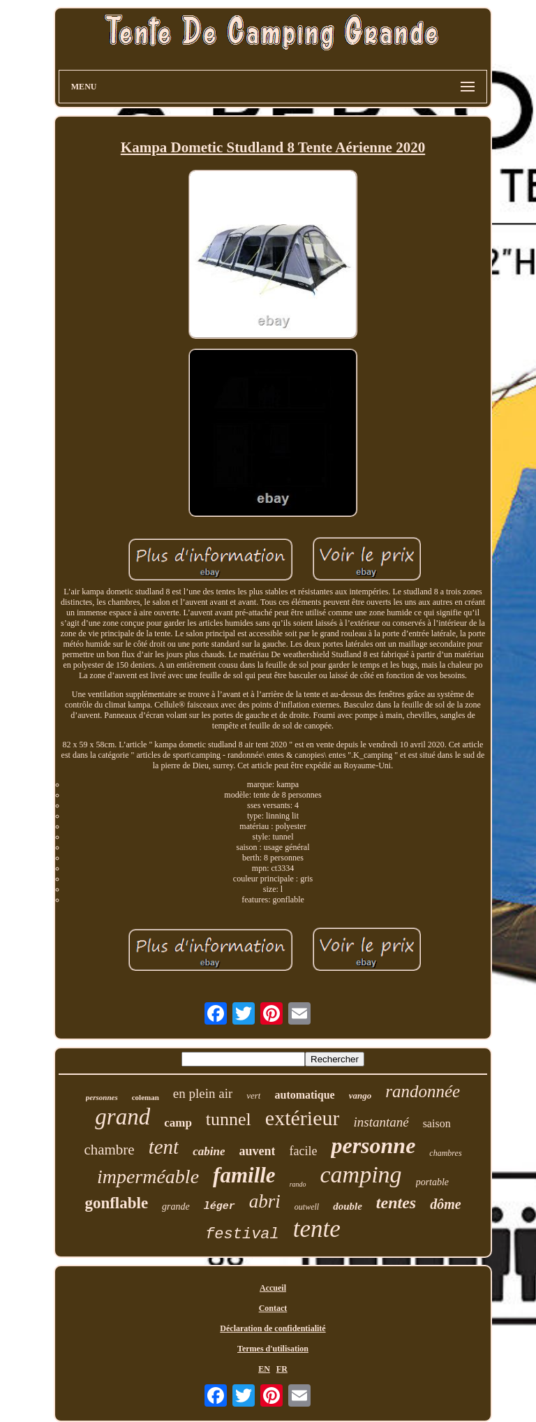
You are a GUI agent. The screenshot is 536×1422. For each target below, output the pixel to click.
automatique (304, 1095)
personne (373, 1145)
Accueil (273, 1288)
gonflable (116, 1203)
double (347, 1206)
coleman (145, 1097)
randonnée (422, 1091)
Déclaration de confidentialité (272, 1328)
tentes (396, 1203)
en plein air (202, 1093)
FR (282, 1369)
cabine (209, 1151)
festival (242, 1234)
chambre (109, 1149)
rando (298, 1184)
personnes (102, 1097)
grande (176, 1206)
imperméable (148, 1176)
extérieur (302, 1117)
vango (360, 1095)
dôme (445, 1204)
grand (122, 1116)
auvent (257, 1151)
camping (361, 1174)
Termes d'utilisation (272, 1349)
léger (219, 1206)
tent (164, 1147)
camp (178, 1122)
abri (265, 1201)
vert (253, 1095)
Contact (273, 1308)
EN (264, 1369)
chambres (445, 1153)
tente (317, 1229)
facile (303, 1151)
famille (244, 1175)
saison (437, 1123)
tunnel (228, 1119)
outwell (307, 1207)
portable (432, 1182)
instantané (380, 1122)
